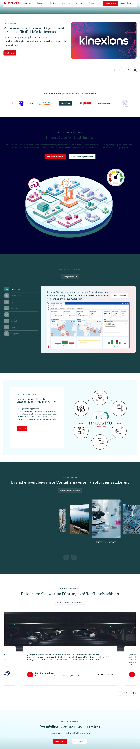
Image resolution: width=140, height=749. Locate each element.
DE (130, 3)
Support (92, 3)
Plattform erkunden (55, 156)
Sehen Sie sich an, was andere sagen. (70, 580)
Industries (27, 3)
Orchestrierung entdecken (82, 156)
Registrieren (10, 53)
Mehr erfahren (120, 295)
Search (135, 3)
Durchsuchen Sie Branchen (70, 469)
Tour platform (79, 719)
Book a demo (60, 719)
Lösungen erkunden (70, 276)
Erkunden (22, 406)
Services (53, 3)
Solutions (40, 3)
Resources (66, 3)
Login (122, 3)
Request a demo (110, 3)
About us (79, 3)
